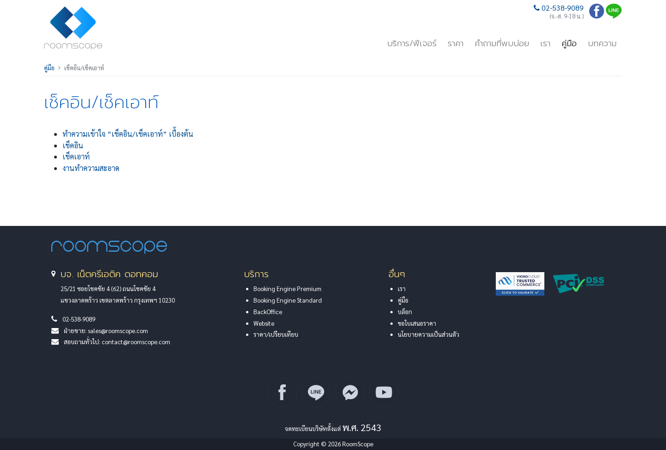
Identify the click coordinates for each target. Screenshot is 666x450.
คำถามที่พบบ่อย (502, 43)
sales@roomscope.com (118, 330)
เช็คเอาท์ (76, 156)
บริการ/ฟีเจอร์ (412, 43)
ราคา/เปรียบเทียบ (275, 334)
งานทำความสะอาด (90, 168)
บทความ (602, 43)
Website (263, 323)
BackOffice (267, 312)
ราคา (455, 43)
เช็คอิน (72, 145)
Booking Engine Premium (287, 288)
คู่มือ (569, 43)
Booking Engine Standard (287, 300)
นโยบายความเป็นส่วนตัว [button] (428, 334)
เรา (545, 43)
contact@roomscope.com (136, 342)
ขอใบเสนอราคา (417, 323)
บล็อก (405, 312)
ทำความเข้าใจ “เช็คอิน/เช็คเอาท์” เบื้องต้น (127, 134)
